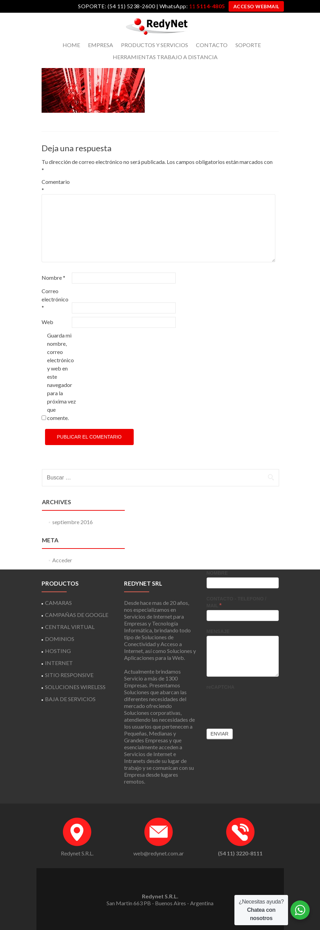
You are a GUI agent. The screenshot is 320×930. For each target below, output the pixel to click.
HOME (71, 45)
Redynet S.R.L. (77, 853)
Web (47, 322)
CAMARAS (58, 602)
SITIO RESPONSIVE (69, 675)
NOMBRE (217, 573)
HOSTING (58, 650)
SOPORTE (248, 45)
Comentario (56, 185)
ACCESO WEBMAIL (256, 6)
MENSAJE (218, 631)
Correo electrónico (55, 299)
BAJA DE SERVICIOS (70, 699)
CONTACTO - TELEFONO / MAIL (236, 602)
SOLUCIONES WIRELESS (75, 687)
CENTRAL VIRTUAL (70, 626)
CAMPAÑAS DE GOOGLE (76, 614)
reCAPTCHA (221, 687)
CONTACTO (212, 45)
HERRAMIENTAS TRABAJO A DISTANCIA (165, 57)
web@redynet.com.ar (158, 853)
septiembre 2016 (72, 522)
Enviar (220, 734)
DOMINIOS (59, 638)
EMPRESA (100, 45)
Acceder (62, 560)
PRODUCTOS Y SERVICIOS (154, 45)
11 (207, 6)
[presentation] (259, 704)
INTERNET (59, 663)
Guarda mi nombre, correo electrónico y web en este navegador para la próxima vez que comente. (61, 376)
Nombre (53, 277)
